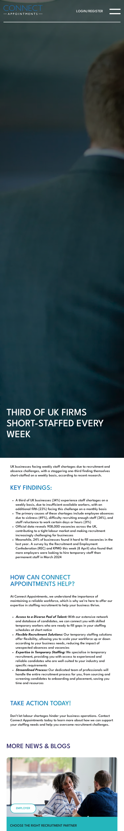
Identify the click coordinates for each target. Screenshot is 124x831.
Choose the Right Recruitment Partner (43, 826)
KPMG (57, 548)
